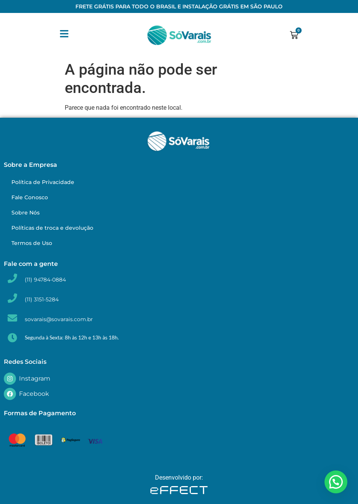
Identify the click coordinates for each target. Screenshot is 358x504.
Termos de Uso (31, 243)
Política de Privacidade (42, 182)
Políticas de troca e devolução (52, 227)
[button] (335, 481)
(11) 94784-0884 (45, 279)
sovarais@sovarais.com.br (59, 319)
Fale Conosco (29, 197)
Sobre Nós (25, 212)
